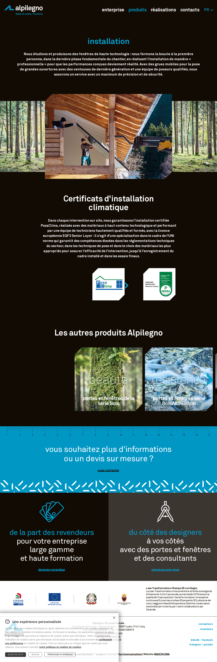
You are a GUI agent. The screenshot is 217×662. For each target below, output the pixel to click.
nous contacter (108, 470)
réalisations (163, 10)
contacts (189, 10)
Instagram (195, 644)
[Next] (127, 285)
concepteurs (205, 624)
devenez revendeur (51, 569)
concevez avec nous (165, 569)
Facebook (207, 640)
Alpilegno (23, 10)
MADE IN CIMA (162, 654)
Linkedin (195, 640)
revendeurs (206, 629)
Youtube (208, 644)
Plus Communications (129, 654)
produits (137, 10)
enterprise (113, 10)
